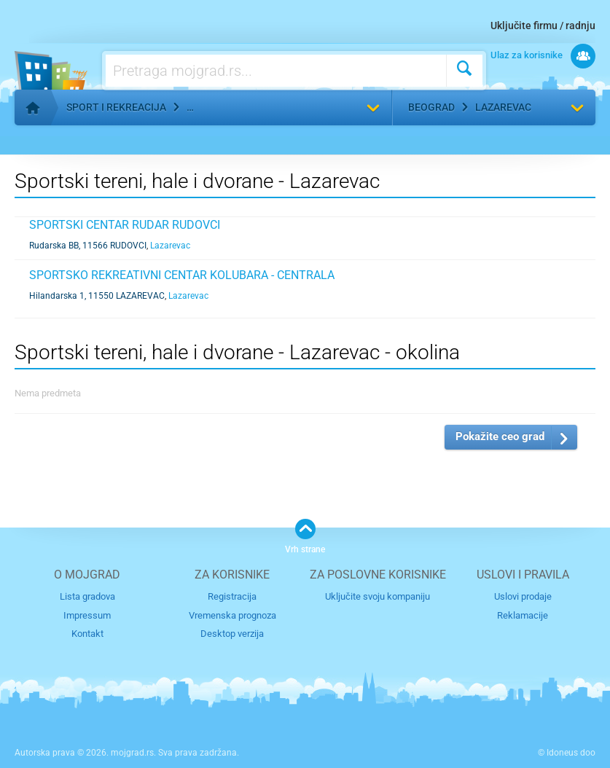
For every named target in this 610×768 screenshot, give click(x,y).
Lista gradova (87, 596)
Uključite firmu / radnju (542, 25)
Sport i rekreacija (116, 107)
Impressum (87, 615)
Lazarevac (503, 107)
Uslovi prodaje (523, 596)
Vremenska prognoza (232, 615)
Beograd (431, 107)
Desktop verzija (232, 633)
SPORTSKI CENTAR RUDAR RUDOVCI (124, 225)
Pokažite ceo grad (499, 436)
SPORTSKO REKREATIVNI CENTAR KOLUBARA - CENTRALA (182, 275)
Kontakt (87, 633)
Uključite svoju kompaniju (377, 596)
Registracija (232, 596)
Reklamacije (522, 615)
